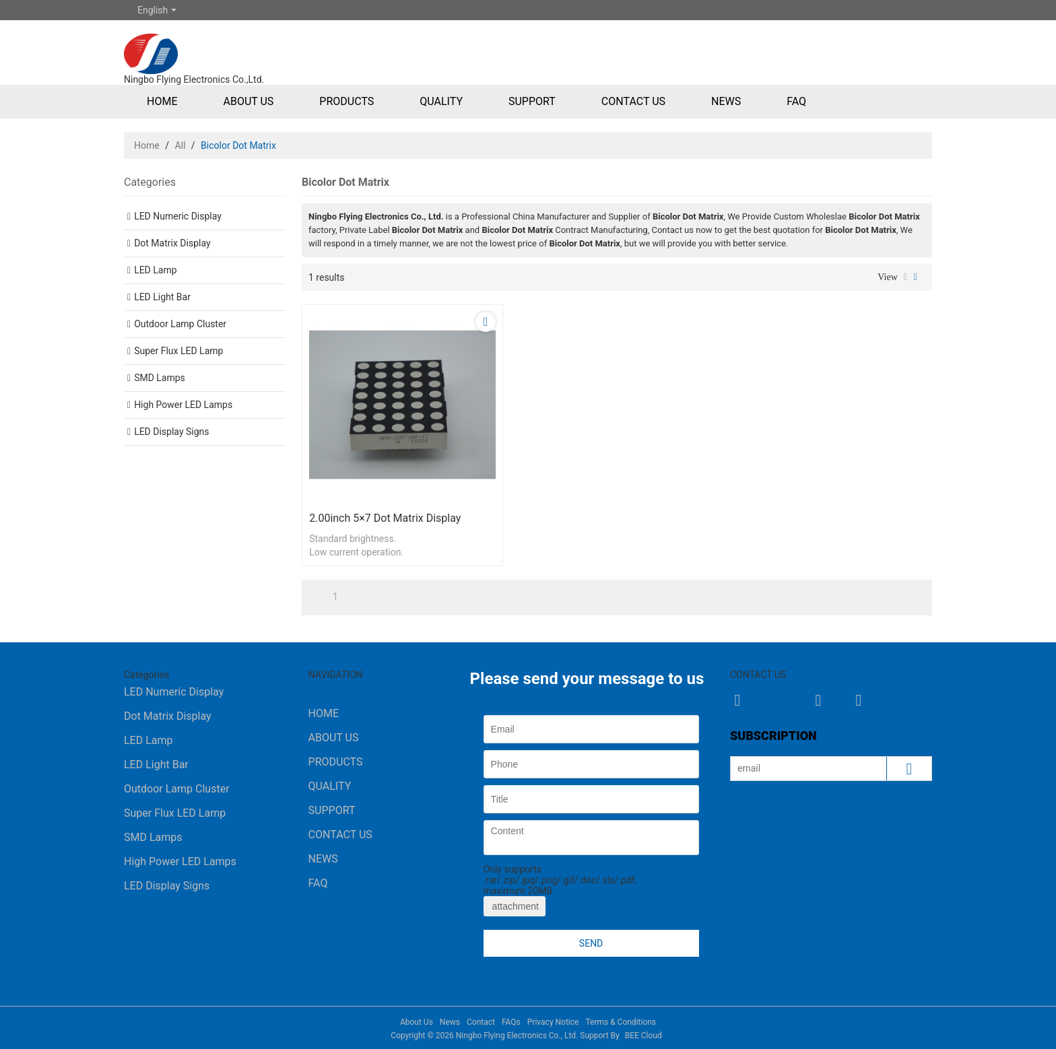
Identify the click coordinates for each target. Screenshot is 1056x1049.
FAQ (796, 101)
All (179, 145)
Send (591, 943)
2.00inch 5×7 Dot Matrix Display (385, 518)
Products (346, 101)
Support (532, 101)
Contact (481, 1022)
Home (162, 101)
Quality (441, 101)
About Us (248, 101)
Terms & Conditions (620, 1022)
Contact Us (633, 101)
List (905, 277)
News (726, 101)
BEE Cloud (643, 1035)
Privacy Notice (553, 1022)
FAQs (511, 1022)
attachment (514, 906)
